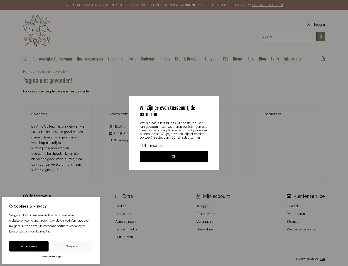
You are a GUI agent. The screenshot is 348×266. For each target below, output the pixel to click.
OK (174, 156)
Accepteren (29, 246)
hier (48, 231)
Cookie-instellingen (51, 256)
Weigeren (72, 246)
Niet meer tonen (153, 146)
